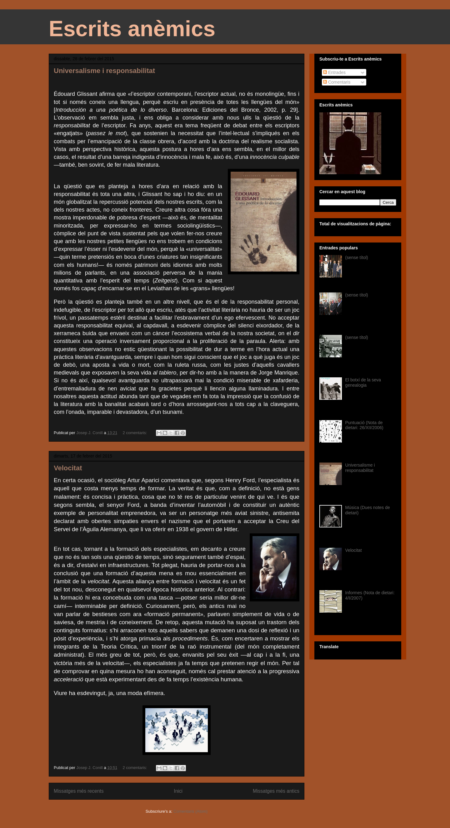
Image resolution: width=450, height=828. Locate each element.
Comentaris (336, 82)
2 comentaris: (135, 432)
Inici (178, 791)
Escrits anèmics (132, 29)
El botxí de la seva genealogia (363, 382)
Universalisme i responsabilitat (104, 71)
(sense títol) (356, 257)
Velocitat (68, 468)
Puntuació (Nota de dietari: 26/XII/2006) (364, 425)
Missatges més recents (78, 791)
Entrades (334, 72)
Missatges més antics (276, 791)
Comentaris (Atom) (190, 811)
